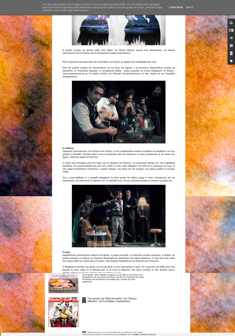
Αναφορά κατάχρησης (148, 334)
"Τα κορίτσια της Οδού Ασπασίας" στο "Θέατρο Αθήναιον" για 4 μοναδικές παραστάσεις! (112, 300)
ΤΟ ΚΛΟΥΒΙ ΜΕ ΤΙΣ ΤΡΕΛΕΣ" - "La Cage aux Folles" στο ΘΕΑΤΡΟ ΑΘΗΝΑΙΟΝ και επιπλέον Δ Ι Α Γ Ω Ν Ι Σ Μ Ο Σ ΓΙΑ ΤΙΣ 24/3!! (116, 233)
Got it (189, 7)
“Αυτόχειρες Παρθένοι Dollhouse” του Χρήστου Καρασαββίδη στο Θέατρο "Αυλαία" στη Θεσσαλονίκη (115, 265)
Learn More (176, 7)
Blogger (136, 334)
